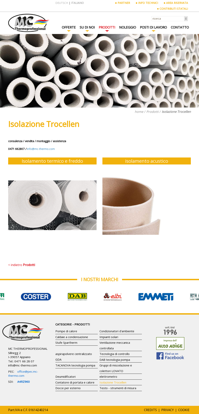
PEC (11, 371)
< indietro (21, 265)
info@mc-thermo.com (22, 365)
